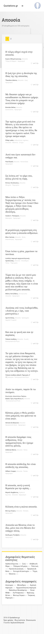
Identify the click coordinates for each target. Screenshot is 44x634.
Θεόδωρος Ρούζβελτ (12, 535)
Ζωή (26, 80)
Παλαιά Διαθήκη (10, 339)
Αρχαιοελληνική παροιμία (26, 588)
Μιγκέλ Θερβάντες (11, 492)
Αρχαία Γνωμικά (10, 320)
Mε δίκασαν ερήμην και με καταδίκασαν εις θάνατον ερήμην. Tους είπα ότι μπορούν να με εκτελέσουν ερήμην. (22, 98)
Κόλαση (25, 511)
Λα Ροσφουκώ (18, 593)
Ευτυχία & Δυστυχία (21, 571)
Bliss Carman (9, 237)
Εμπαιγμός (25, 318)
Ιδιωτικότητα (20, 620)
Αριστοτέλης (9, 318)
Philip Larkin (9, 140)
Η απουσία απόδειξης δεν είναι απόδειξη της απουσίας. (20, 465)
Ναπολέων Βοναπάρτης (18, 590)
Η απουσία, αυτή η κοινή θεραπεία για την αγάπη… (18, 487)
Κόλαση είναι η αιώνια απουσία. (21, 506)
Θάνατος (15, 142)
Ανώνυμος (9, 585)
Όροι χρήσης (8, 620)
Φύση (23, 237)
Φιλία (25, 450)
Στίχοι (21, 142)
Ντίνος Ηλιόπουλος (12, 183)
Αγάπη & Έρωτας (11, 564)
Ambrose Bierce (10, 450)
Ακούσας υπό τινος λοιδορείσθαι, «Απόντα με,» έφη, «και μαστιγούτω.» (21, 310)
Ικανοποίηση (9, 239)
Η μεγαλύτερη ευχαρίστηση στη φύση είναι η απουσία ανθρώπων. (21, 231)
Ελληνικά (20, 623)
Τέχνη (35, 571)
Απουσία (25, 59)
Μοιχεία (8, 185)
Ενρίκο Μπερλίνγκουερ (13, 59)
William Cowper (10, 471)
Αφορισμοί (21, 61)
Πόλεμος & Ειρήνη (20, 566)
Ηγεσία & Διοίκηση (16, 569)
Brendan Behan (10, 107)
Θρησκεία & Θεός (11, 425)
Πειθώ (25, 471)
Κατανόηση (24, 162)
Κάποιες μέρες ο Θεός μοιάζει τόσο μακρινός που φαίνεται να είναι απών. (20, 415)
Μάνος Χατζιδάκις (11, 294)
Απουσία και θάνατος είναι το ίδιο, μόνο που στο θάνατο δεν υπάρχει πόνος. (20, 528)
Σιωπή (26, 339)
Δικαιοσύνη (9, 109)
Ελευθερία (25, 261)
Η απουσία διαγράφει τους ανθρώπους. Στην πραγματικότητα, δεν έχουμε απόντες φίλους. (19, 441)
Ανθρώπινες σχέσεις (21, 140)
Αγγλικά (13, 623)
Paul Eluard (9, 162)
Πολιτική (34, 566)
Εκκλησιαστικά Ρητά (12, 341)
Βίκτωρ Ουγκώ (10, 511)
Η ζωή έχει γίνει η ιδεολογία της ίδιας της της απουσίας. (21, 74)
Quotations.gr (11, 5)
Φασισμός (8, 218)
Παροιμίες (15, 185)
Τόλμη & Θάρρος (11, 61)
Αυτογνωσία (23, 294)
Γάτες (7, 263)
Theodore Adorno (11, 80)
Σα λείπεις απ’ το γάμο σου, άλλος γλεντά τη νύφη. (19, 177)
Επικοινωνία (31, 620)
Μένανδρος (21, 585)
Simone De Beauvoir (12, 423)
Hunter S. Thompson (12, 216)
